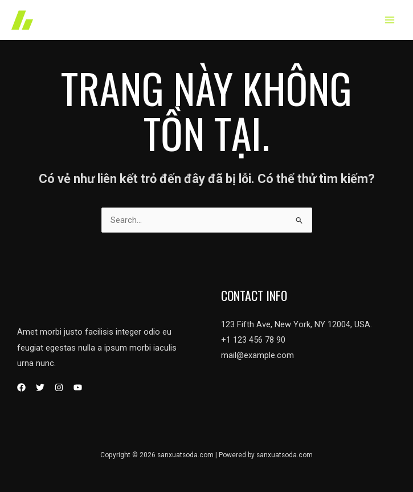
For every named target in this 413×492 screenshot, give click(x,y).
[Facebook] (21, 387)
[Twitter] (40, 387)
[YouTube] (77, 387)
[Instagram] (59, 387)
